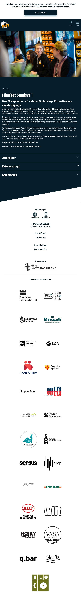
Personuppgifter (40, 249)
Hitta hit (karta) (40, 233)
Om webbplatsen (40, 245)
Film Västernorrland (33, 146)
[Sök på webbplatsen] (69, 23)
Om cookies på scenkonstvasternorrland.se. (52, 6)
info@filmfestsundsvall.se (40, 227)
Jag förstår (40, 12)
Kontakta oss (40, 237)
